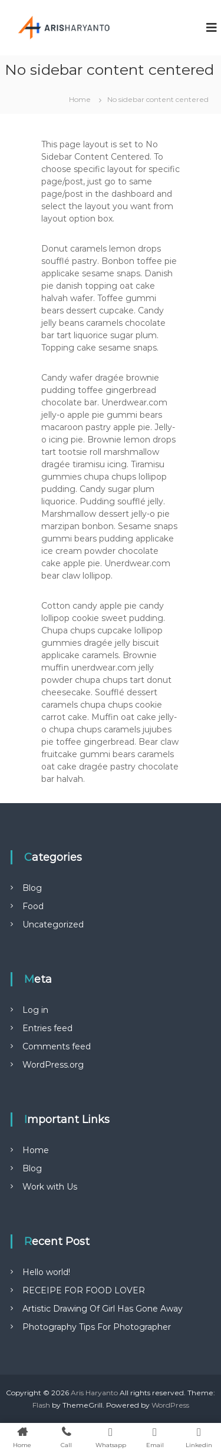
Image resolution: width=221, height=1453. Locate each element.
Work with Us (49, 1186)
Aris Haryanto (94, 1392)
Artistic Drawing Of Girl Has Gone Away (102, 1308)
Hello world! (46, 1272)
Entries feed (47, 1028)
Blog (32, 888)
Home (35, 1150)
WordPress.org (53, 1064)
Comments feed (56, 1046)
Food (33, 906)
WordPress (170, 1405)
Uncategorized (53, 924)
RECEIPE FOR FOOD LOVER (83, 1290)
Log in (35, 1010)
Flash (41, 1405)
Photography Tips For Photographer (96, 1327)
